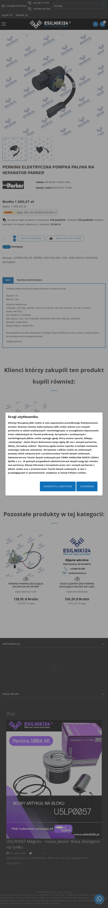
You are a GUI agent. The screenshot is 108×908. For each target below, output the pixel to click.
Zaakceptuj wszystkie (58, 486)
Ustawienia (87, 486)
